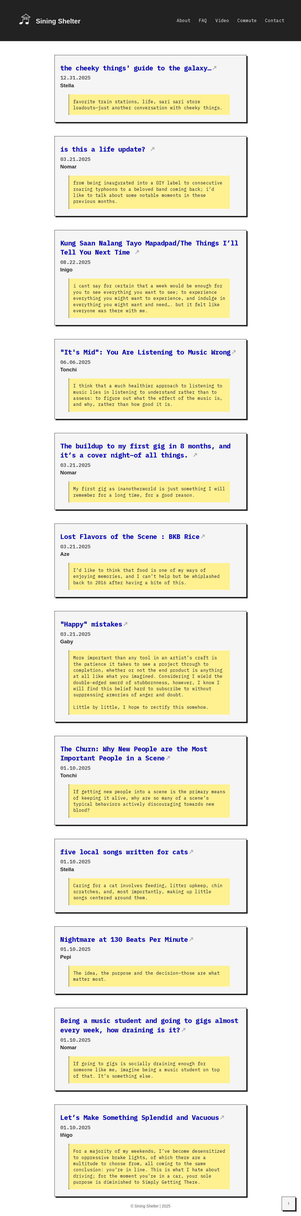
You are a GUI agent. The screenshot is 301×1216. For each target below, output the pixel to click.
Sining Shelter (58, 21)
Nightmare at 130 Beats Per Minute (124, 939)
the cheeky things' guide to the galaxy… (135, 68)
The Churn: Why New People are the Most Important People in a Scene (133, 753)
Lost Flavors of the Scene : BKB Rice (130, 536)
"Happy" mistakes (91, 624)
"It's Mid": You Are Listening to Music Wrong (145, 352)
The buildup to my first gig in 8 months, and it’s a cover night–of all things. (145, 451)
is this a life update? (104, 149)
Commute (247, 20)
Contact (274, 20)
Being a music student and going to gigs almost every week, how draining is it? (149, 1025)
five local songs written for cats (124, 851)
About (183, 20)
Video (222, 20)
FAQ (203, 20)
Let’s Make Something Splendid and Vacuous (139, 1117)
